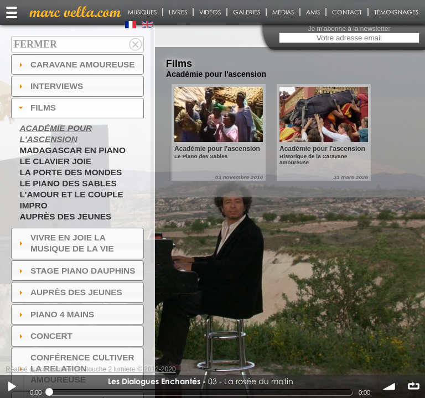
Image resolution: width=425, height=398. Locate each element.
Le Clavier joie (55, 161)
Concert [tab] (44, 336)
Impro (33, 205)
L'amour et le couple (71, 194)
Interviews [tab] (50, 86)
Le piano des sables (67, 183)
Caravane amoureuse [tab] (75, 64)
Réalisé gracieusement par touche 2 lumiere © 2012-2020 (91, 369)
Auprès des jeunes (65, 216)
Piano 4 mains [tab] (55, 314)
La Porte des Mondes (70, 172)
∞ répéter (413, 386)
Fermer (35, 44)
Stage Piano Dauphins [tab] (76, 270)
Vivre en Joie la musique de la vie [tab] (65, 243)
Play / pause (11, 386)
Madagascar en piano (72, 150)
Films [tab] (36, 107)
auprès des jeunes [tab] (69, 292)
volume (389, 386)
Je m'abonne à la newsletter (349, 29)
